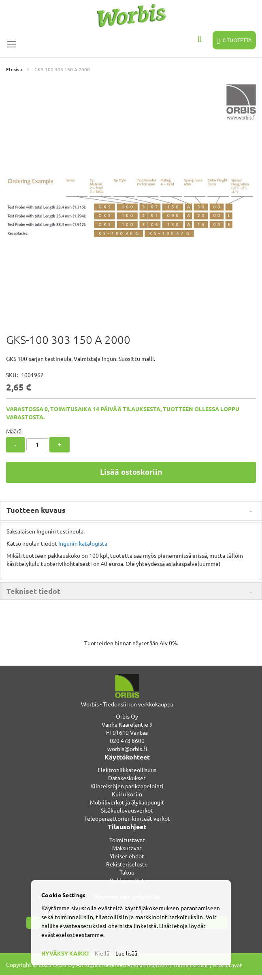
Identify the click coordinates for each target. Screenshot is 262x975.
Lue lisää (126, 953)
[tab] (131, 511)
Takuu (126, 872)
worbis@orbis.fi (127, 748)
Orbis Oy (127, 716)
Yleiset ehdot (127, 856)
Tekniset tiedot (33, 590)
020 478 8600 (127, 740)
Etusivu (14, 69)
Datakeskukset (127, 777)
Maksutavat (127, 847)
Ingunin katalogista (82, 543)
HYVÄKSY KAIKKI (65, 953)
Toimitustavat (127, 839)
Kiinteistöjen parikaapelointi (127, 785)
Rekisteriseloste (127, 864)
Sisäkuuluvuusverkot (127, 810)
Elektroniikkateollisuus (127, 769)
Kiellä (102, 953)
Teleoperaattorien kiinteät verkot (127, 818)
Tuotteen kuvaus (36, 509)
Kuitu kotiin (127, 794)
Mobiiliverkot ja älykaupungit (127, 802)
